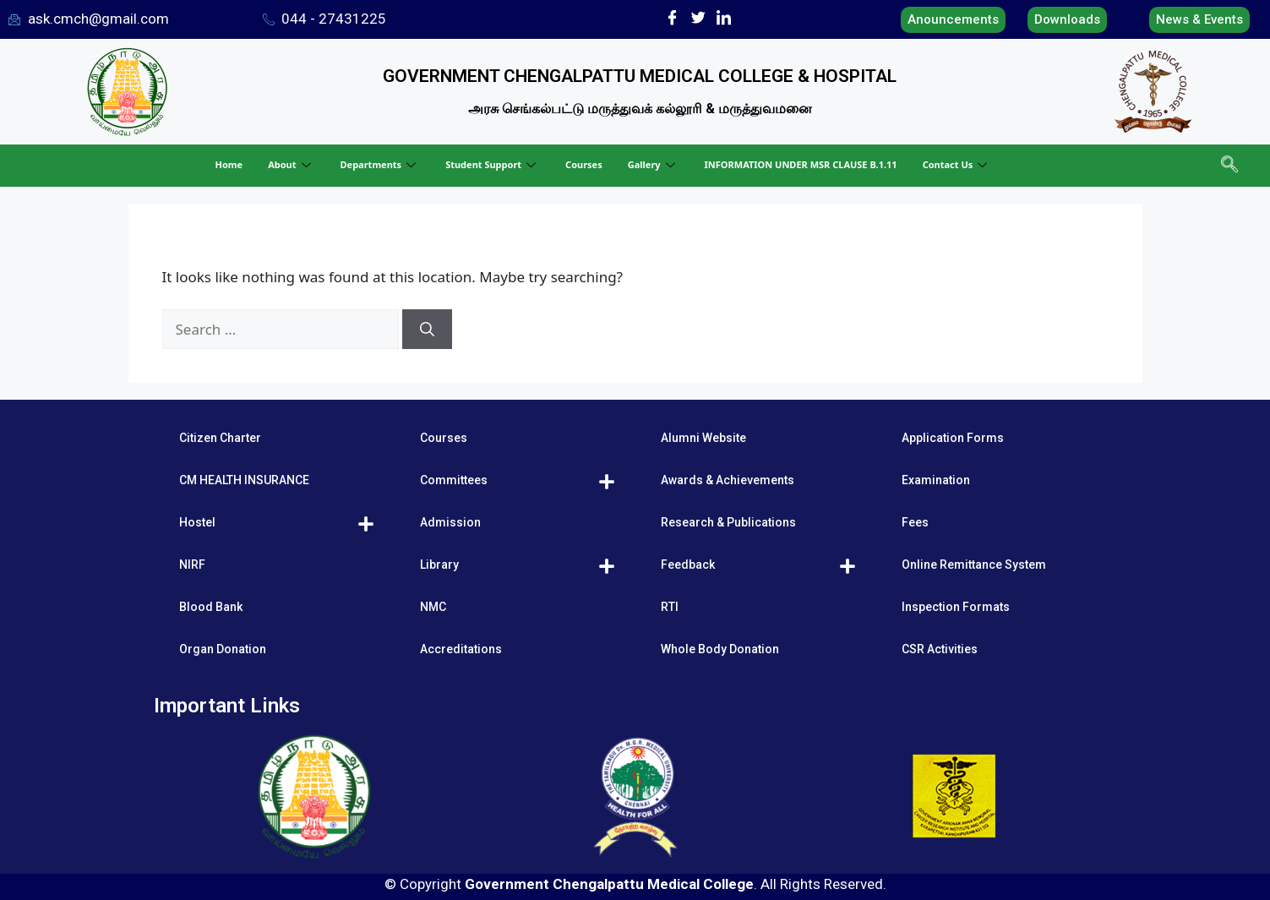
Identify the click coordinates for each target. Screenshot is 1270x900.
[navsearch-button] (1228, 166)
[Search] (427, 329)
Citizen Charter (220, 438)
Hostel (197, 522)
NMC (433, 607)
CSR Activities (940, 649)
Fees (915, 522)
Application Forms (953, 438)
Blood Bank (211, 607)
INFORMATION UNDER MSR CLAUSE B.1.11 (801, 164)
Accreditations (461, 649)
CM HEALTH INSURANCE (244, 480)
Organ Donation (222, 649)
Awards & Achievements (727, 480)
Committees (454, 480)
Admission (450, 522)
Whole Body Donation (720, 649)
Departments (381, 164)
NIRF (192, 564)
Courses (583, 164)
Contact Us (957, 164)
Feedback (688, 564)
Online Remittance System (974, 564)
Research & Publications (728, 522)
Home (229, 164)
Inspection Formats (956, 607)
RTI (670, 607)
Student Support (492, 164)
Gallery (653, 164)
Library (439, 564)
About (291, 164)
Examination (936, 480)
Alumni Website (703, 438)
